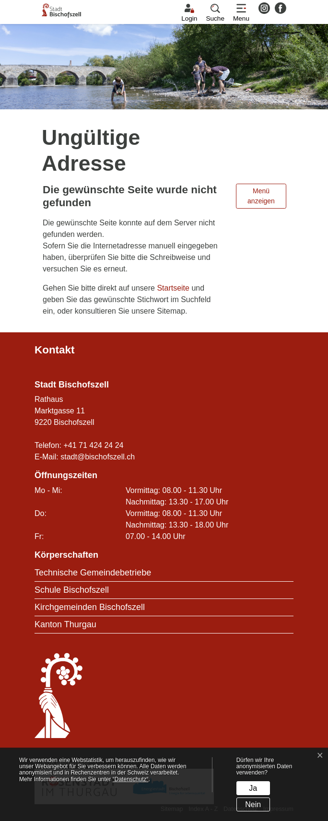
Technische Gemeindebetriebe (93, 572)
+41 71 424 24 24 (93, 445)
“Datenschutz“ (131, 779)
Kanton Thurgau (65, 624)
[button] (215, 13)
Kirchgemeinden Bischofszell (90, 607)
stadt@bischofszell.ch (97, 457)
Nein (253, 804)
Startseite (173, 288)
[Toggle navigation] (241, 13)
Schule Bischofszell (72, 590)
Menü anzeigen (261, 196)
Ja (253, 788)
